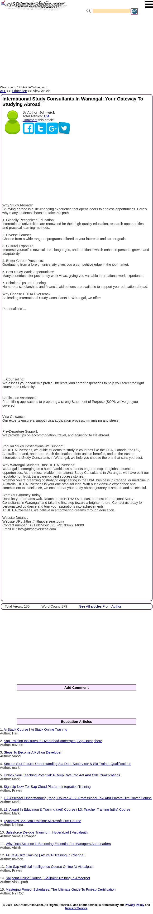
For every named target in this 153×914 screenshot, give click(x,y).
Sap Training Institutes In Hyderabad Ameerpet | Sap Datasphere (53, 741)
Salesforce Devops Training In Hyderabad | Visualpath (47, 832)
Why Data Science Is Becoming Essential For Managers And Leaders (58, 844)
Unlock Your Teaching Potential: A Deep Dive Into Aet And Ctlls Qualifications (62, 775)
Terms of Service (76, 908)
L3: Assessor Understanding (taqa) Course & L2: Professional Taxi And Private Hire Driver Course (78, 798)
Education (19, 91)
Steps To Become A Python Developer (33, 752)
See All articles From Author (100, 606)
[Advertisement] (76, 50)
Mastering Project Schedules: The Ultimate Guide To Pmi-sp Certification (61, 889)
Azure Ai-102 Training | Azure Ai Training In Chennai (44, 855)
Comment (30, 120)
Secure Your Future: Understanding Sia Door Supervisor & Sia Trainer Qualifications (67, 764)
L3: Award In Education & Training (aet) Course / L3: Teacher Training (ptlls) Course (67, 809)
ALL (3, 91)
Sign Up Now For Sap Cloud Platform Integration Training (47, 787)
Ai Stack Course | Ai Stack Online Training (35, 729)
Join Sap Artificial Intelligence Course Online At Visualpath (50, 867)
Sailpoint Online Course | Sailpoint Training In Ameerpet (48, 878)
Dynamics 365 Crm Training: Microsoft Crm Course (42, 821)
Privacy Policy (134, 905)
